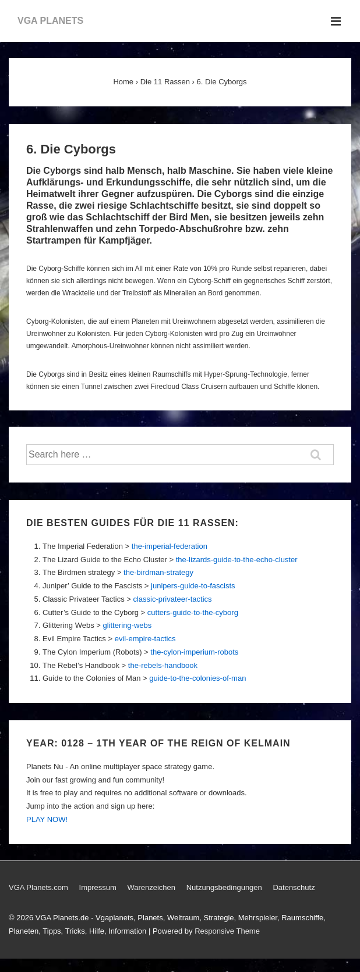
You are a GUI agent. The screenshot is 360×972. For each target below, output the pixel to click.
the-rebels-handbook (162, 665)
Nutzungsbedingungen (224, 887)
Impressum (98, 887)
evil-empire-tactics (145, 638)
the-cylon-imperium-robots (194, 652)
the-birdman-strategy (158, 572)
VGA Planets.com (38, 887)
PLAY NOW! (47, 819)
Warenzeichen (151, 887)
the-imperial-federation (169, 546)
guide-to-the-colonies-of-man (197, 678)
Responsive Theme (227, 931)
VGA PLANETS (50, 21)
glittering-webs (127, 625)
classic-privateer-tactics (172, 599)
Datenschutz (294, 887)
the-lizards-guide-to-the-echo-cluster (237, 559)
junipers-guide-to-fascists (193, 585)
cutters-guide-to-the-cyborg (192, 612)
